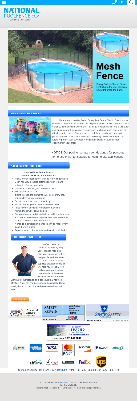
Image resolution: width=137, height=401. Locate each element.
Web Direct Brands (68, 382)
